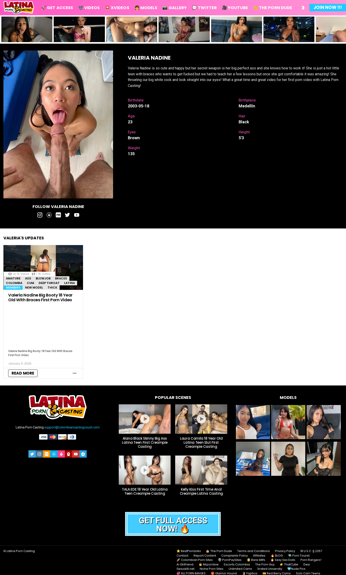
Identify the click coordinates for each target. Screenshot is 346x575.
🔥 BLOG (277, 555)
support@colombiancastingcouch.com (72, 427)
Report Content (205, 555)
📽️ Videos (89, 7)
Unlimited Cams (240, 569)
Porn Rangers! (311, 560)
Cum (30, 283)
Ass (28, 278)
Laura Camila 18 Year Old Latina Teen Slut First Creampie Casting (201, 442)
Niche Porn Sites (211, 569)
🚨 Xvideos (117, 7)
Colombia (14, 283)
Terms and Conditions (253, 551)
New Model (34, 287)
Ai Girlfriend (185, 564)
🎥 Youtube (235, 7)
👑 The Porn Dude (272, 7)
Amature (13, 278)
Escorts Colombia (237, 564)
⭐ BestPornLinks (189, 551)
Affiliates (259, 555)
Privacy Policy (285, 551)
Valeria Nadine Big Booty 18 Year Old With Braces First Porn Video (40, 297)
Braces (61, 278)
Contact (182, 555)
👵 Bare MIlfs (256, 560)
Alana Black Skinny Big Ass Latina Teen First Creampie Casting (144, 442)
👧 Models (145, 7)
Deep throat (49, 283)
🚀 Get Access (57, 7)
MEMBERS (13, 287)
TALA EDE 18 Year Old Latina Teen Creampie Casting (144, 491)
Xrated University (269, 569)
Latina (69, 283)
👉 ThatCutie (289, 564)
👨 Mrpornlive (209, 564)
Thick (52, 287)
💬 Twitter (204, 7)
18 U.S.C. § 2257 (311, 551)
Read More (23, 373)
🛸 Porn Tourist (299, 555)
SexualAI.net (185, 569)
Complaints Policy (234, 555)
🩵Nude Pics (296, 569)
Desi (306, 564)
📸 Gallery (174, 7)
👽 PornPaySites (230, 560)
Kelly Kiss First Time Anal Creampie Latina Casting (201, 491)
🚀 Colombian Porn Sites (195, 560)
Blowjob (43, 278)
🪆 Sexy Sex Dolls (282, 560)
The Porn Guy (265, 564)
